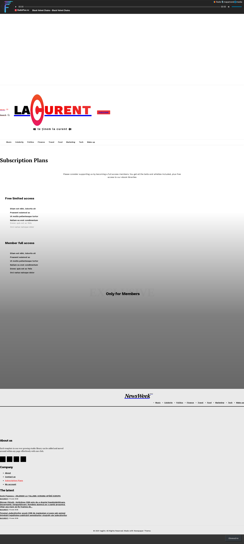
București (4, 499)
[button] (5, 115)
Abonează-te (233, 538)
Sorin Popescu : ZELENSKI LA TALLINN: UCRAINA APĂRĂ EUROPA (30, 496)
